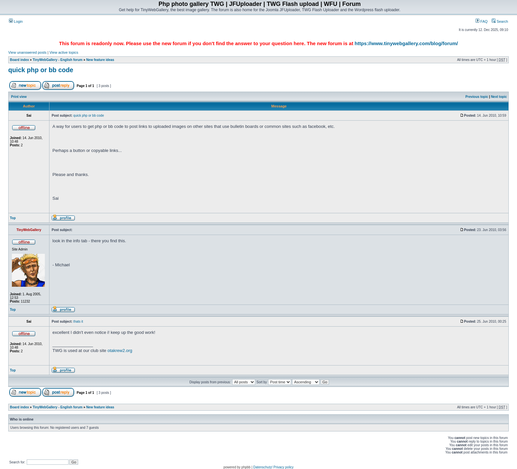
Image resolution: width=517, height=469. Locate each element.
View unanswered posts (27, 52)
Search (500, 21)
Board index (19, 60)
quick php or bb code (40, 69)
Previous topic (477, 97)
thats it (78, 321)
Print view (19, 97)
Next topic (499, 97)
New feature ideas (100, 60)
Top (13, 218)
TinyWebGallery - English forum (57, 60)
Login (16, 21)
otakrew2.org (119, 350)
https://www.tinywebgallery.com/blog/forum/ (406, 43)
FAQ (481, 21)
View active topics (63, 52)
